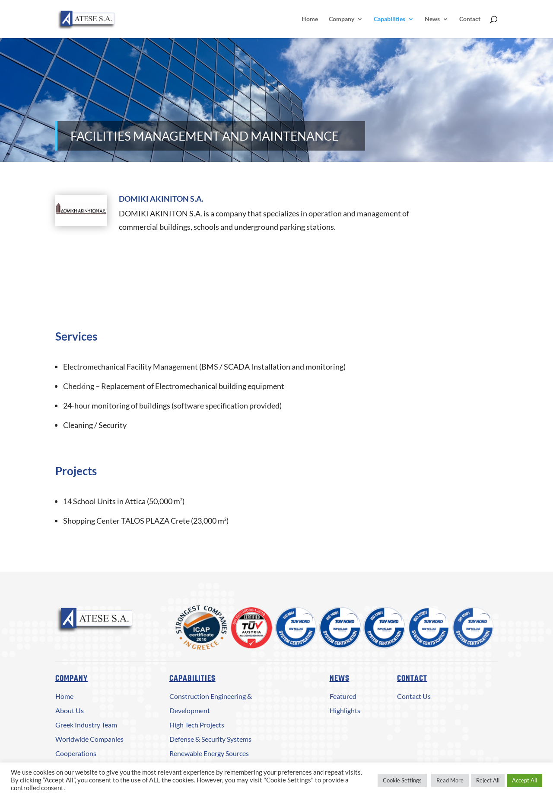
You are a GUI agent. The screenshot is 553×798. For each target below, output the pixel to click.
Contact (469, 19)
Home (310, 19)
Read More (450, 780)
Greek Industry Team (86, 725)
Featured (343, 696)
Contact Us (414, 696)
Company (341, 19)
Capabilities (389, 19)
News (432, 19)
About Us (69, 710)
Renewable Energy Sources (209, 753)
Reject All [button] (487, 780)
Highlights (345, 710)
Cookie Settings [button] (402, 780)
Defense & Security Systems (210, 739)
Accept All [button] (524, 780)
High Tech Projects (196, 725)
